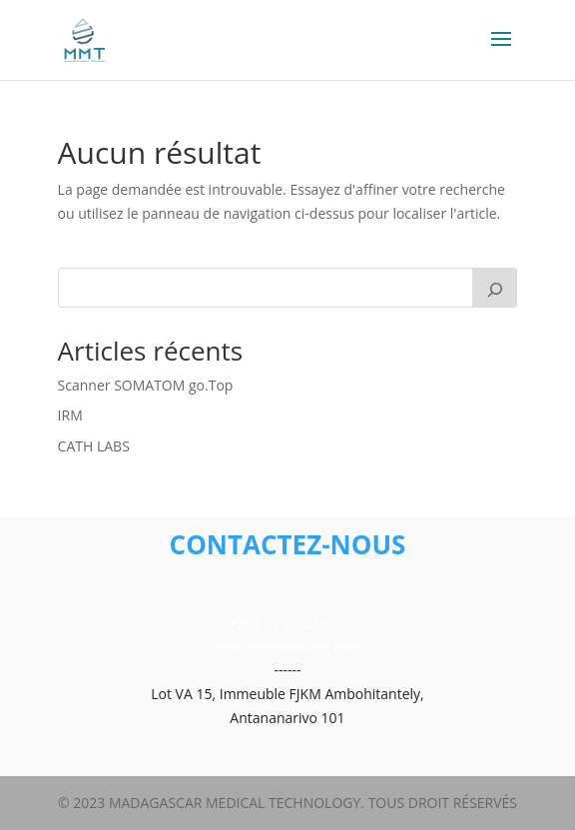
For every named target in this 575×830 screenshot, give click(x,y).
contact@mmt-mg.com (287, 646)
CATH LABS (94, 445)
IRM (70, 415)
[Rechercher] (495, 288)
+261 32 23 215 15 (288, 622)
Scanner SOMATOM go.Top (146, 385)
